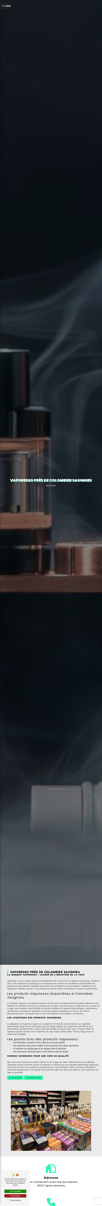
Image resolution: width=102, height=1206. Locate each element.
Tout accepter (15, 1191)
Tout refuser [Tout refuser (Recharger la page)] (15, 1196)
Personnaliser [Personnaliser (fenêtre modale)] (15, 1200)
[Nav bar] (6, 5)
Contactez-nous (33, 1077)
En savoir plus (15, 1077)
